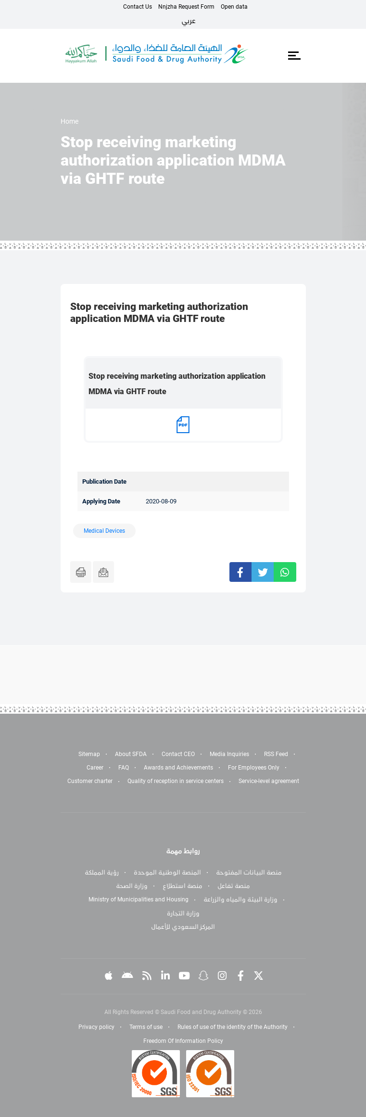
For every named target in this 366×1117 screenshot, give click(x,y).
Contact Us (137, 6)
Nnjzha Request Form (186, 6)
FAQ (123, 767)
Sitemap (89, 754)
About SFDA (131, 754)
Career (95, 767)
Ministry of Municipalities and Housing (138, 899)
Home (69, 121)
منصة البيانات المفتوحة (249, 872)
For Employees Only (253, 767)
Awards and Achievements (178, 767)
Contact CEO (178, 754)
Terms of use (146, 1027)
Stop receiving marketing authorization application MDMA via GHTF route (176, 384)
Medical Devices (104, 530)
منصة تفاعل (233, 886)
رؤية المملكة (102, 872)
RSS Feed (276, 754)
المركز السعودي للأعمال (183, 927)
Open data (234, 6)
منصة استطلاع (182, 886)
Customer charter (90, 781)
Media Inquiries (229, 754)
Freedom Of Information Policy (183, 1041)
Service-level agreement (269, 781)
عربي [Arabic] (188, 21)
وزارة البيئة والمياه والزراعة (240, 899)
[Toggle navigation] (294, 56)
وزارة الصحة (132, 886)
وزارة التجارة (183, 913)
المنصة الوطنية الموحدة (167, 872)
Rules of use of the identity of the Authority (232, 1027)
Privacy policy (96, 1027)
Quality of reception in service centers (175, 781)
